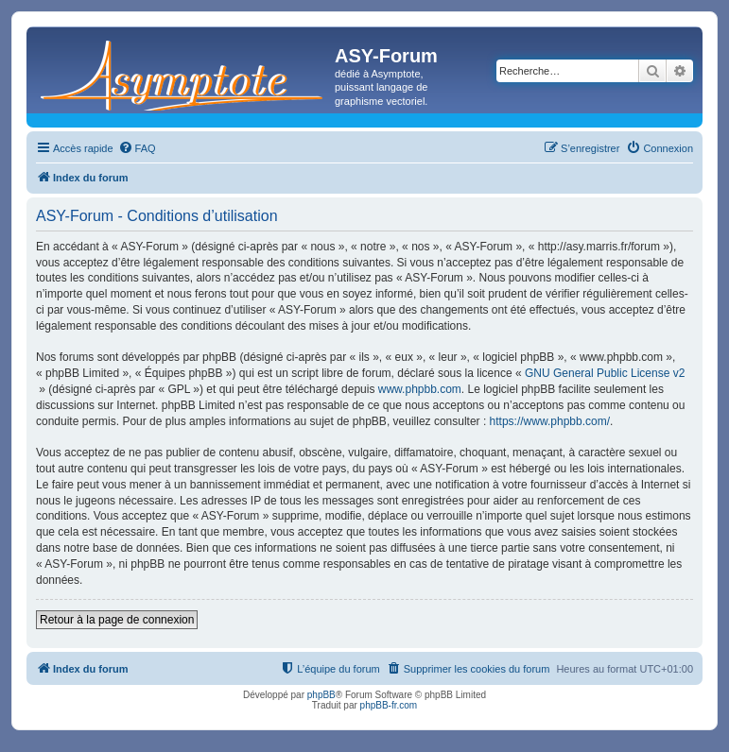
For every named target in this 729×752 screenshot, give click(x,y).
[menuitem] (137, 148)
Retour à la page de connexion (117, 619)
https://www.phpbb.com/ (550, 421)
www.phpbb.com (419, 389)
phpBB (321, 695)
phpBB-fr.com (389, 705)
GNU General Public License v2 (605, 373)
